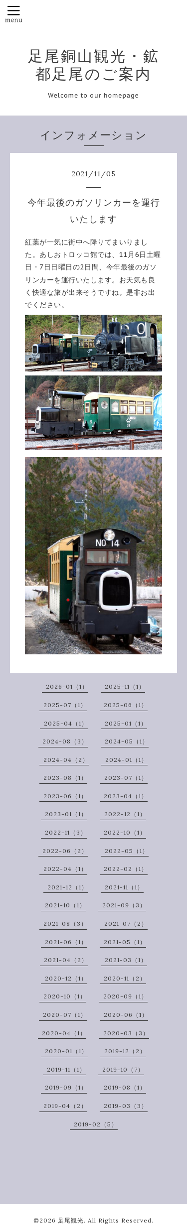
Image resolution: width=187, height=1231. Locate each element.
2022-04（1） (65, 868)
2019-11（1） (66, 1069)
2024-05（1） (127, 741)
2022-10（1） (125, 832)
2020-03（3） (126, 1033)
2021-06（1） (66, 942)
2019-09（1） (66, 1087)
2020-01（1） (66, 1051)
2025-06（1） (126, 705)
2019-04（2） (65, 1105)
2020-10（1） (64, 996)
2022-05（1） (127, 851)
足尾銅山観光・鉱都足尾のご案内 (94, 64)
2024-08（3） (65, 741)
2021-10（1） (65, 905)
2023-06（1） (65, 796)
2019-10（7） (123, 1069)
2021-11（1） (124, 887)
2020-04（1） (64, 1033)
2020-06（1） (126, 1014)
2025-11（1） (125, 686)
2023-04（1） (126, 796)
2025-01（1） (126, 723)
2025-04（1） (66, 723)
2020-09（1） (125, 996)
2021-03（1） (126, 960)
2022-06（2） (65, 851)
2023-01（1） (66, 814)
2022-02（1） (126, 868)
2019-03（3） (126, 1105)
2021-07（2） (126, 923)
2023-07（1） (126, 777)
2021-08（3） (65, 923)
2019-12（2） (125, 1051)
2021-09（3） (124, 905)
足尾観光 (71, 1220)
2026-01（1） (67, 686)
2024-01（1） (126, 759)
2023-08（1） (65, 777)
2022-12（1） (125, 814)
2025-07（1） (65, 705)
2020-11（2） (125, 978)
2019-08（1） (125, 1087)
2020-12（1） (66, 978)
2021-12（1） (67, 887)
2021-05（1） (125, 942)
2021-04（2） (66, 960)
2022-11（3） (66, 832)
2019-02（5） (96, 1124)
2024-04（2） (66, 759)
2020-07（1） (65, 1014)
